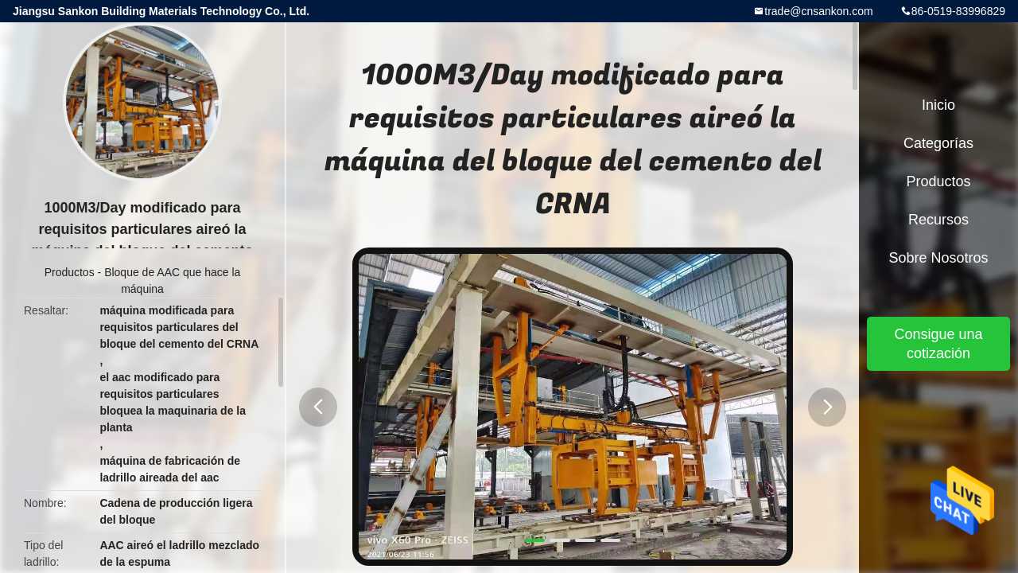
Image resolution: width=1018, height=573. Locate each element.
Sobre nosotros (938, 258)
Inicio (938, 105)
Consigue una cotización (938, 343)
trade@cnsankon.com (818, 11)
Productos (70, 272)
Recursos (938, 220)
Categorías (938, 143)
